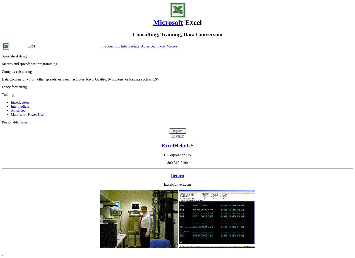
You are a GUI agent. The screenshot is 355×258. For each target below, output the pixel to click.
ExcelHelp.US (177, 145)
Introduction (110, 46)
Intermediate (130, 46)
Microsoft (168, 22)
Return (177, 175)
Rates (23, 122)
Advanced (148, 46)
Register (177, 134)
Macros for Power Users (28, 114)
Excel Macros (167, 46)
